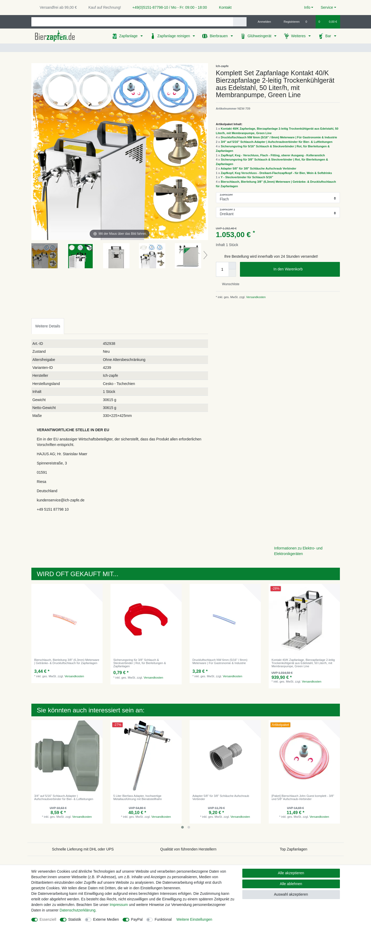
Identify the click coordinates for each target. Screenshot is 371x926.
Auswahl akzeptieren (291, 894)
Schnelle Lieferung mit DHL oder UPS (83, 849)
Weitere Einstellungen (194, 919)
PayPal (137, 919)
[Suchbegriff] (132, 21)
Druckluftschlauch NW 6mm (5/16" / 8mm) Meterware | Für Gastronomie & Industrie (279, 137)
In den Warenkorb (304, 269)
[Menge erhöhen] (232, 265)
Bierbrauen (219, 36)
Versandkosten (255, 297)
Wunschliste (228, 284)
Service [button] (327, 7)
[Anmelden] (262, 21)
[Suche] (240, 21)
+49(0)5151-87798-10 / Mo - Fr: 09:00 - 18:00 (167, 7)
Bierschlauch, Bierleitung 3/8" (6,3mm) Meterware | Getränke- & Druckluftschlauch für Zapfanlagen (66, 661)
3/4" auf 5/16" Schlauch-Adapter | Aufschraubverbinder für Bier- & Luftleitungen (277, 141)
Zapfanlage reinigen (174, 36)
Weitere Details (47, 326)
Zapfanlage (129, 36)
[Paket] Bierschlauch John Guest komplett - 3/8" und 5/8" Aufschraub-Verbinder (303, 797)
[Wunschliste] (308, 21)
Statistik (74, 919)
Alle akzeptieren (291, 873)
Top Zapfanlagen (293, 849)
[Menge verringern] (232, 273)
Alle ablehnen (291, 884)
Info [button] (307, 7)
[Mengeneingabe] (222, 269)
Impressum (119, 905)
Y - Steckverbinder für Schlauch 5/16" (247, 177)
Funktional (163, 919)
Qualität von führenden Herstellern (188, 849)
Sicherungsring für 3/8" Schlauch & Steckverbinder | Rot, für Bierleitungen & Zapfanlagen (139, 663)
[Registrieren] (288, 21)
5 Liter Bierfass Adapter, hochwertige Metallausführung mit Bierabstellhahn (137, 797)
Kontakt (223, 7)
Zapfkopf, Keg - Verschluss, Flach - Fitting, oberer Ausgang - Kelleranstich (273, 155)
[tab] (47, 326)
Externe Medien (106, 919)
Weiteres (299, 36)
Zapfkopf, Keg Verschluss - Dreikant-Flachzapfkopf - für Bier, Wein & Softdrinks (276, 173)
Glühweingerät (260, 36)
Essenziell (48, 919)
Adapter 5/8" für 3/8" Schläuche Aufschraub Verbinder (258, 168)
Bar (328, 36)
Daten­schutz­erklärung (77, 910)
